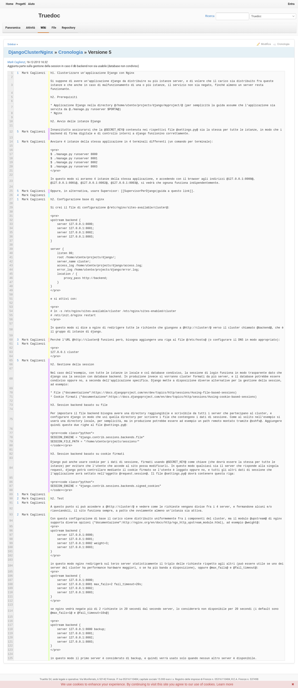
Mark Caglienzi (16, 62)
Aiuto (31, 4)
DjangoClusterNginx (30, 52)
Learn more (225, 684)
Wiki (43, 27)
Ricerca (209, 16)
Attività (30, 27)
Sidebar (11, 44)
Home (9, 4)
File (54, 27)
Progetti (21, 4)
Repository (68, 27)
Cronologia (283, 44)
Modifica (266, 44)
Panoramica (12, 27)
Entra (291, 4)
